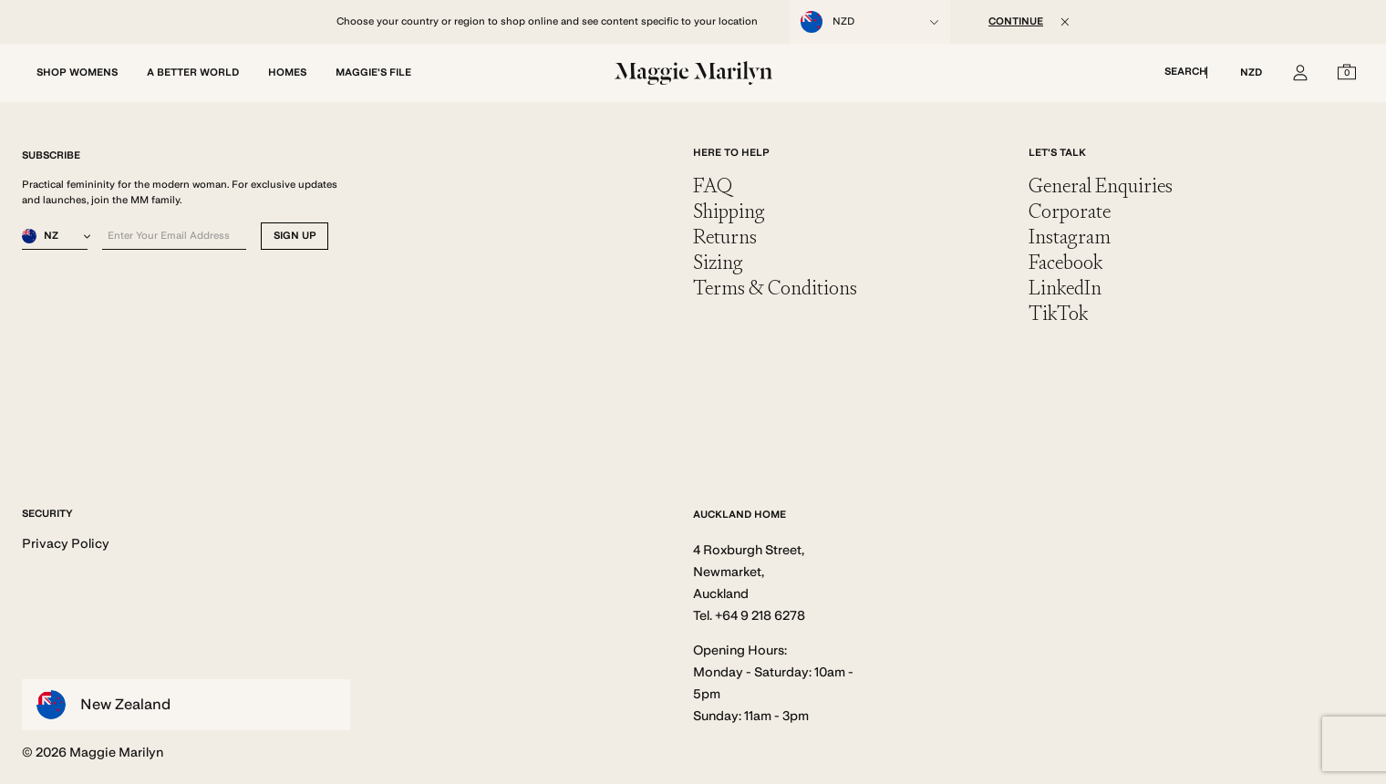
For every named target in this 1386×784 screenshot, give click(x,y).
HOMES (287, 72)
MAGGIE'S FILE (373, 72)
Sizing (718, 262)
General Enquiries (1101, 185)
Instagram (1070, 236)
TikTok (1058, 313)
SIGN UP (295, 236)
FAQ (712, 185)
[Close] (1065, 22)
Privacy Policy (65, 543)
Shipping (729, 211)
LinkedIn (1065, 287)
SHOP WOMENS (77, 72)
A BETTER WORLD (193, 72)
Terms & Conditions (775, 287)
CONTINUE (1015, 21)
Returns (725, 236)
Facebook (1065, 262)
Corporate (1070, 211)
